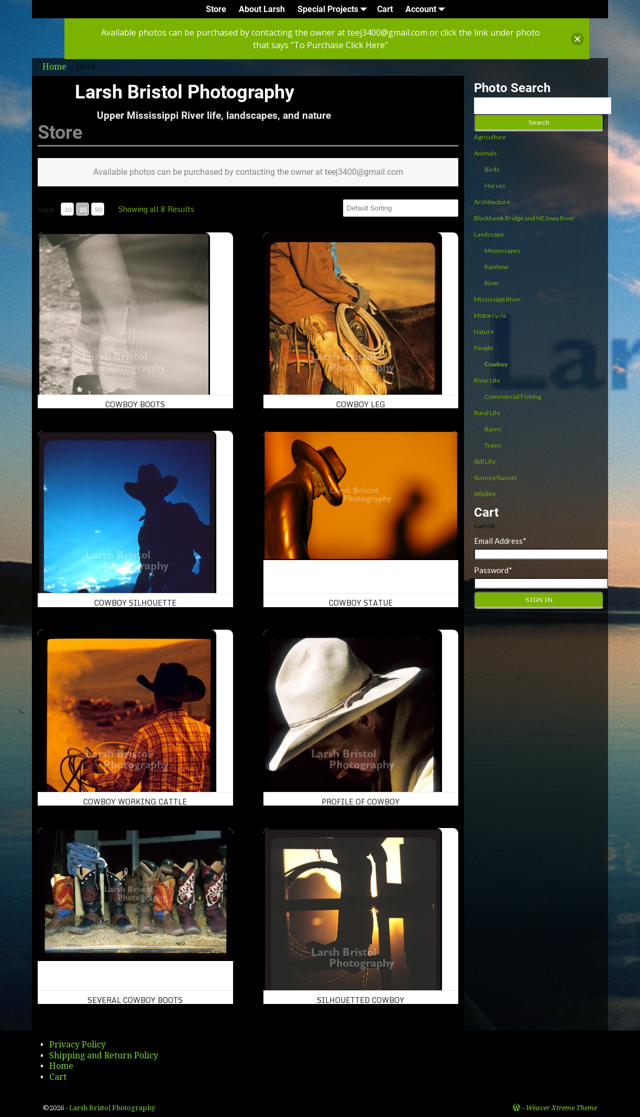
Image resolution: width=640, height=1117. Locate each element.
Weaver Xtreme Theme (561, 1108)
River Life (487, 380)
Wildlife (485, 494)
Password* (493, 570)
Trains (493, 445)
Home (61, 1066)
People (483, 348)
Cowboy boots (135, 404)
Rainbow (496, 267)
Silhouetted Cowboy (360, 1000)
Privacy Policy (77, 1044)
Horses (494, 185)
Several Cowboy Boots (135, 1000)
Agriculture (490, 137)
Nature (484, 332)
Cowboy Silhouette (135, 603)
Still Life (484, 461)
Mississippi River (497, 299)
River (491, 283)
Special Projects (334, 9)
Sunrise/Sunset (495, 478)
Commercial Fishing (512, 396)
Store (216, 9)
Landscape (489, 234)
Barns (492, 429)
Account (427, 9)
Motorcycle (490, 315)
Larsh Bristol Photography (184, 92)
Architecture (492, 202)
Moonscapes (502, 250)
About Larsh (262, 9)
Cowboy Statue (361, 603)
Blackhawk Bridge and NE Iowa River (524, 218)
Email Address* (500, 540)
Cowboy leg (360, 404)
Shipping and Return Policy (103, 1055)
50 (98, 210)
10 (67, 210)
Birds (492, 169)
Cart (385, 9)
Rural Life (487, 413)
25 (82, 210)
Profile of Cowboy (361, 802)
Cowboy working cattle (135, 802)
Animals (485, 153)
